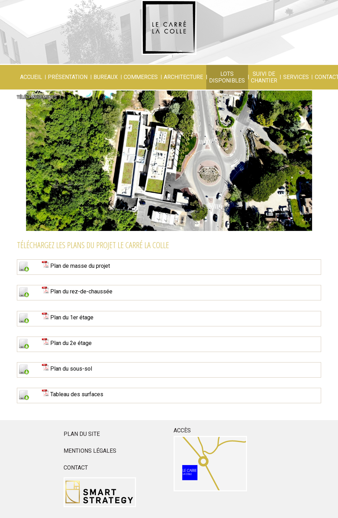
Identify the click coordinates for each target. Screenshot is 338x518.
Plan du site (82, 434)
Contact (76, 467)
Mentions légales (90, 450)
